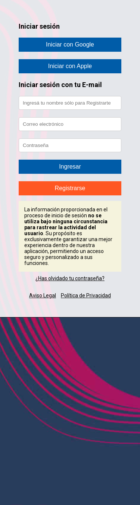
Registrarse (70, 188)
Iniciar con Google (70, 44)
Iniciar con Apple (70, 66)
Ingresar (70, 166)
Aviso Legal (42, 295)
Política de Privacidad (86, 295)
